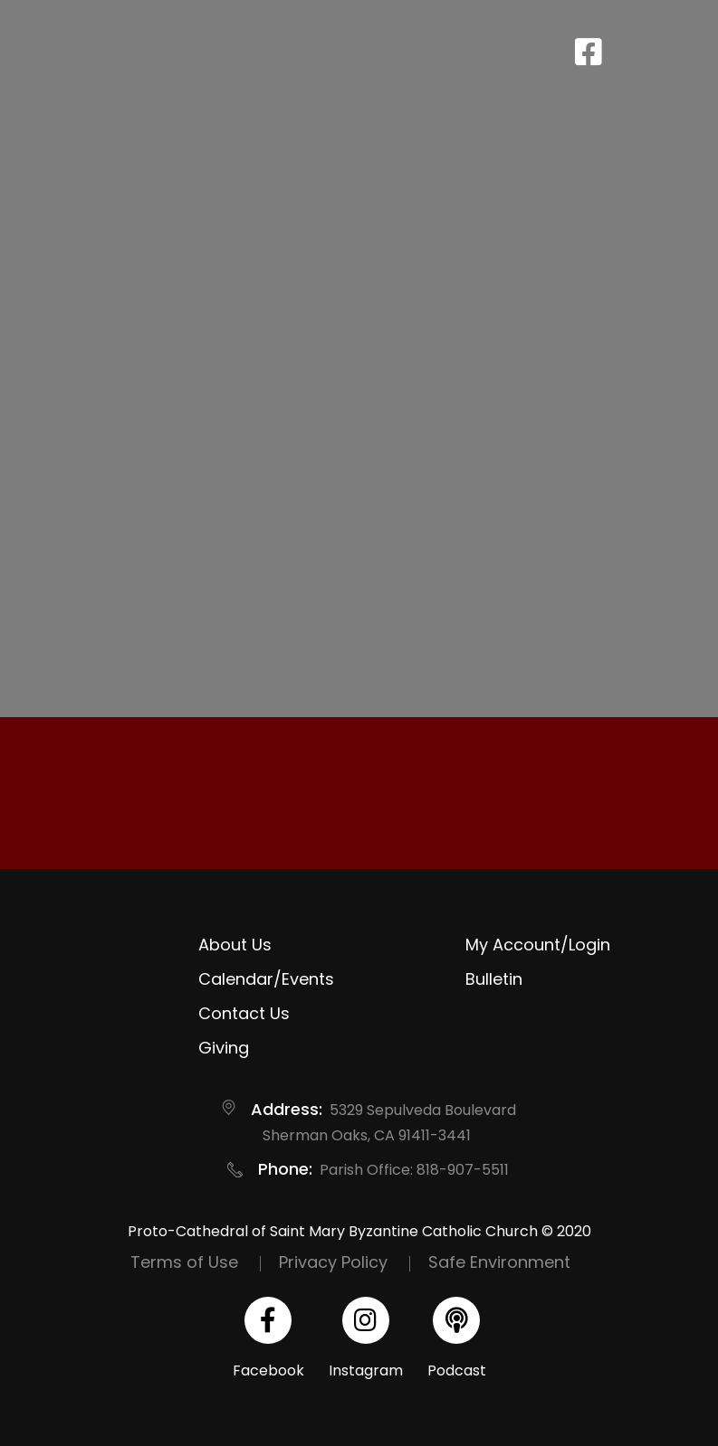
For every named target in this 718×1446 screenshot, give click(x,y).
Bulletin (493, 979)
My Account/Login (537, 944)
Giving (223, 1047)
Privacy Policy (333, 1262)
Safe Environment (499, 1262)
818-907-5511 (462, 1169)
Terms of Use (184, 1262)
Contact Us (244, 1013)
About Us (235, 944)
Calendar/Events (266, 979)
